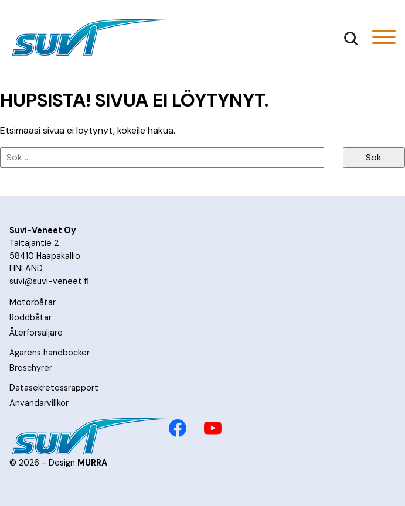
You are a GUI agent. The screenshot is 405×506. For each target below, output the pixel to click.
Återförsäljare (36, 332)
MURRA (92, 462)
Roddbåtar (30, 317)
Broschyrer (30, 368)
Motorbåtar (32, 302)
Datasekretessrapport (53, 387)
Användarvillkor (39, 403)
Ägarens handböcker (49, 352)
